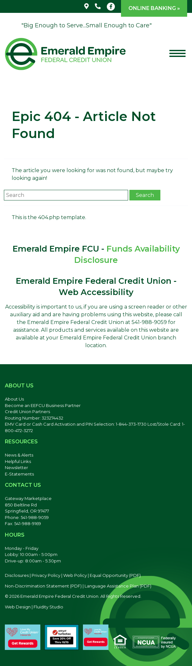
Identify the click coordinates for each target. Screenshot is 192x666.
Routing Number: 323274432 (34, 418)
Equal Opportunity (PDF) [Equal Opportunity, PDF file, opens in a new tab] (115, 575)
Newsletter (16, 467)
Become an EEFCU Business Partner (43, 405)
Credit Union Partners (27, 411)
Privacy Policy (46, 575)
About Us (14, 399)
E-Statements (19, 473)
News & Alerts (19, 455)
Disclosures (17, 575)
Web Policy (75, 575)
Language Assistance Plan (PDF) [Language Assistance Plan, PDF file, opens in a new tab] (118, 585)
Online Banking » (154, 8)
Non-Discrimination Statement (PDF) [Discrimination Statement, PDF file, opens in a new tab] (43, 585)
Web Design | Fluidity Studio (34, 606)
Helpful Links (18, 461)
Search (145, 195)
